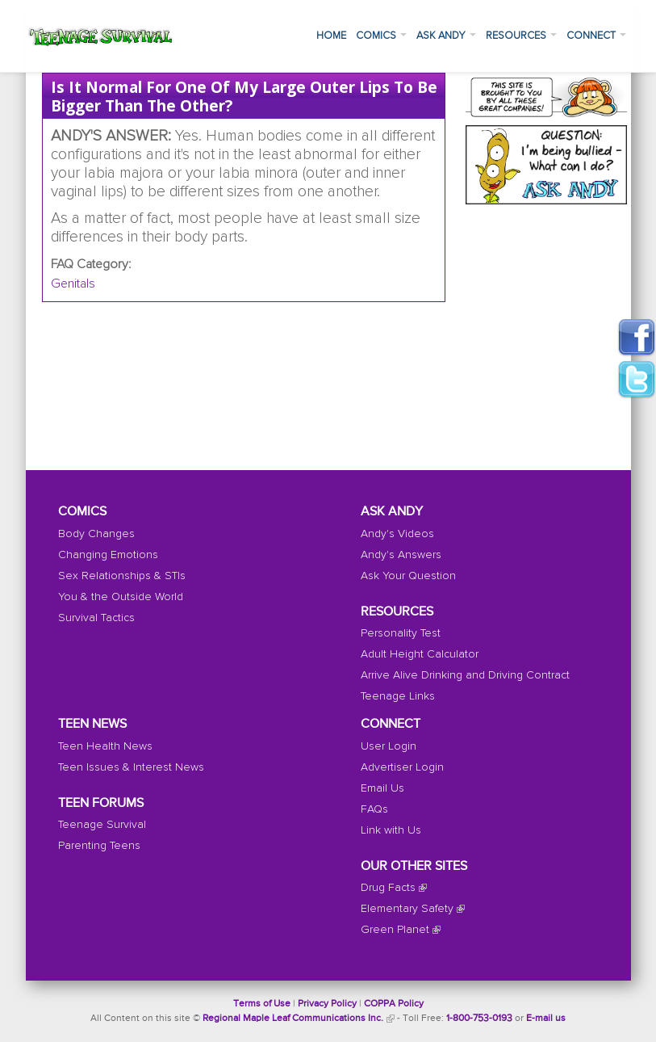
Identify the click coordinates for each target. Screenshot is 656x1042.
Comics (381, 36)
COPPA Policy (394, 1004)
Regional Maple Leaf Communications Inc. (293, 1018)
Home (331, 36)
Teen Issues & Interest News (131, 767)
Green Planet (395, 929)
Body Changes (96, 534)
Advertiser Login (402, 767)
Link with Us (391, 830)
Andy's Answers (401, 555)
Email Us (382, 788)
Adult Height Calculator (419, 654)
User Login (388, 746)
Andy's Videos (397, 534)
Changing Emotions (108, 555)
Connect (596, 36)
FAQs (374, 809)
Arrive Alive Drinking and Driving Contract (465, 675)
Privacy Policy (327, 1004)
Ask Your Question (408, 576)
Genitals (73, 283)
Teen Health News (105, 746)
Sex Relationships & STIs (122, 576)
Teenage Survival (102, 824)
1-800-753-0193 (479, 1018)
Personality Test (401, 633)
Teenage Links (398, 696)
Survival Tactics (96, 618)
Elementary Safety (407, 908)
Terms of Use (261, 1004)
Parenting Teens (99, 845)
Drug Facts (388, 887)
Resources (521, 36)
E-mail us (546, 1018)
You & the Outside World (120, 597)
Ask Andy (446, 36)
